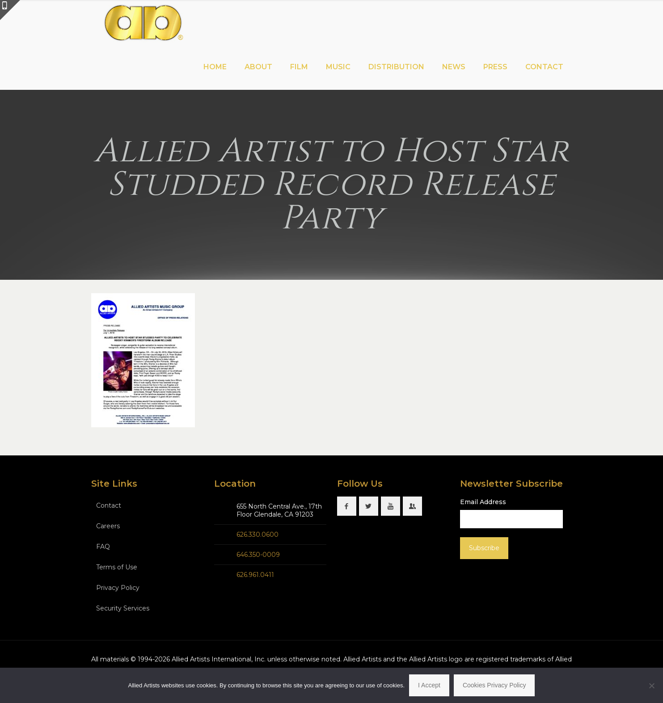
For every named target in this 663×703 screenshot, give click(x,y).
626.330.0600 (257, 534)
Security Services (122, 608)
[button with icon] (346, 506)
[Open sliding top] (10, 10)
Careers (108, 526)
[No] (651, 685)
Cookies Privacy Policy (494, 685)
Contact (108, 505)
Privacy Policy (117, 588)
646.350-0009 (258, 555)
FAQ (103, 547)
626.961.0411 (255, 575)
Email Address (483, 502)
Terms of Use (116, 567)
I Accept (429, 685)
